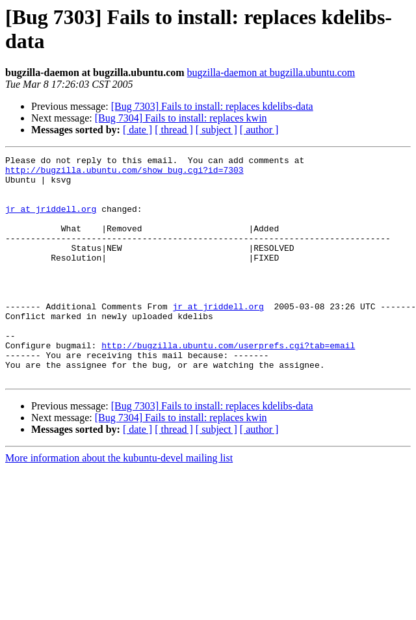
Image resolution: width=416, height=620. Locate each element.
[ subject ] (216, 129)
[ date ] (137, 129)
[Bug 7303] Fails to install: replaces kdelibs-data (212, 106)
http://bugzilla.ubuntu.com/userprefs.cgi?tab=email (228, 384)
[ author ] (259, 129)
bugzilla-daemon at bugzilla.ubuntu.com (271, 72)
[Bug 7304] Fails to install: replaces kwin (181, 117)
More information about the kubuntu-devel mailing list (119, 502)
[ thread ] (174, 129)
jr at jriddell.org (50, 220)
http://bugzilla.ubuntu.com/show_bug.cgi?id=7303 (124, 173)
